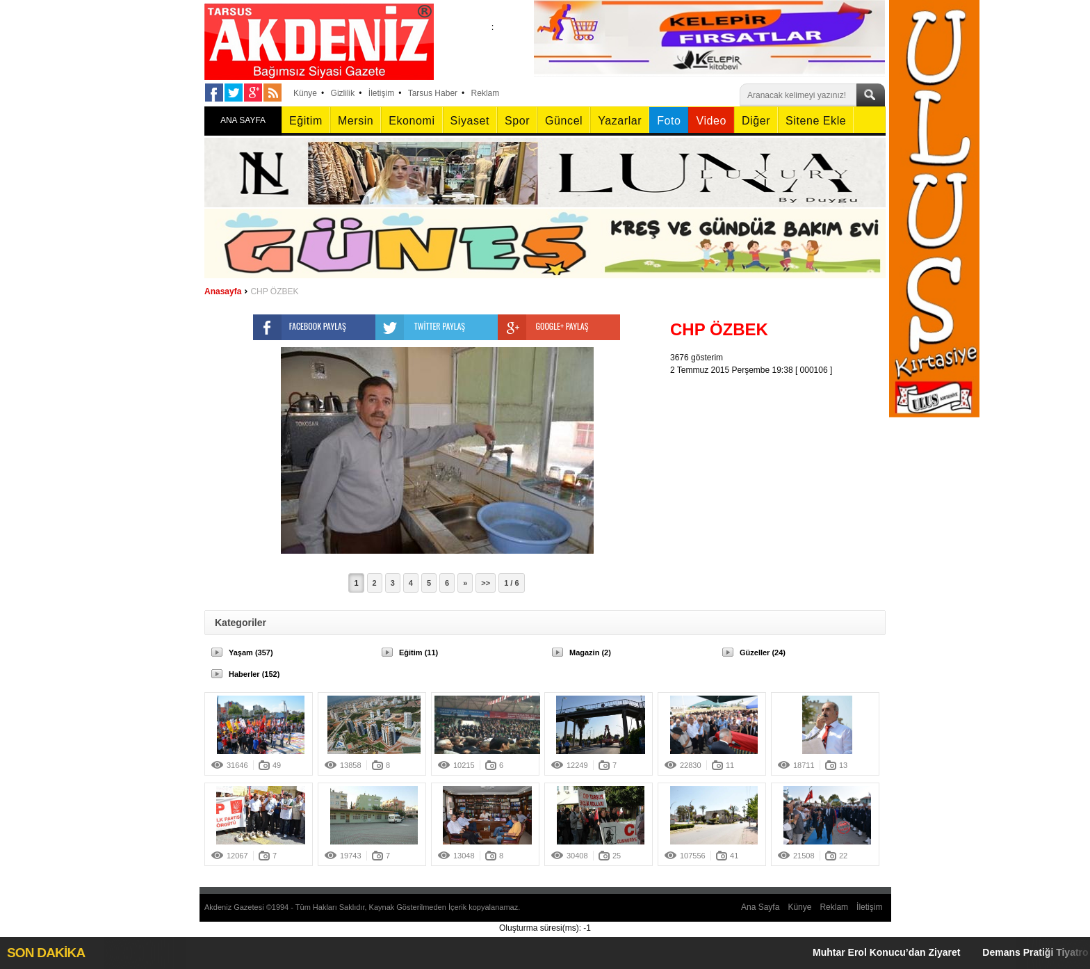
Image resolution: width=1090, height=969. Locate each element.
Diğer (756, 121)
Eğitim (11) (418, 652)
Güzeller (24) (763, 652)
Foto (669, 121)
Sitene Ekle (816, 121)
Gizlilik (343, 93)
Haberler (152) (254, 674)
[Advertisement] (781, 463)
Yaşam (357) (251, 652)
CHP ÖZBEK (274, 291)
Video (711, 121)
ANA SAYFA (243, 120)
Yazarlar (620, 121)
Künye (305, 93)
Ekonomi (411, 121)
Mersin (355, 121)
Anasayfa (222, 291)
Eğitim (306, 121)
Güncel (564, 121)
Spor (517, 121)
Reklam (485, 93)
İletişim (381, 93)
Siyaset (469, 121)
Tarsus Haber (432, 93)
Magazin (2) (590, 652)
